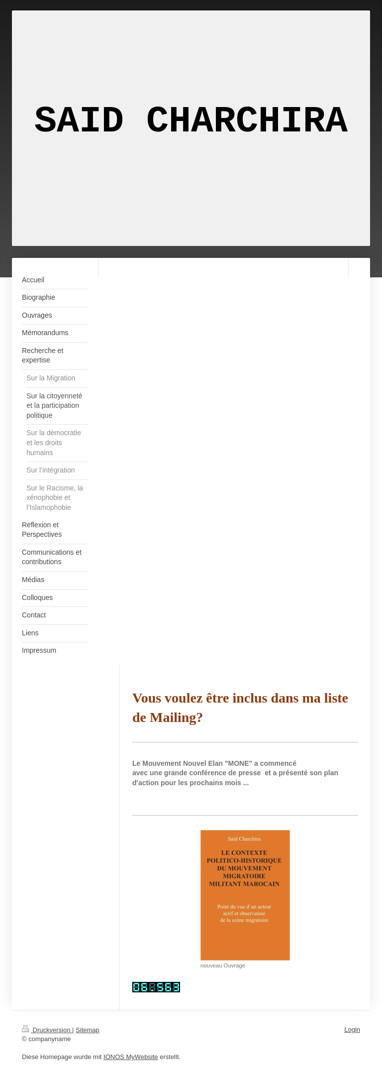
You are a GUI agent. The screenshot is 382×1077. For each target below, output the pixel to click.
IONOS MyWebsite (130, 1057)
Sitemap (87, 1030)
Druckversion (47, 1030)
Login (352, 1029)
